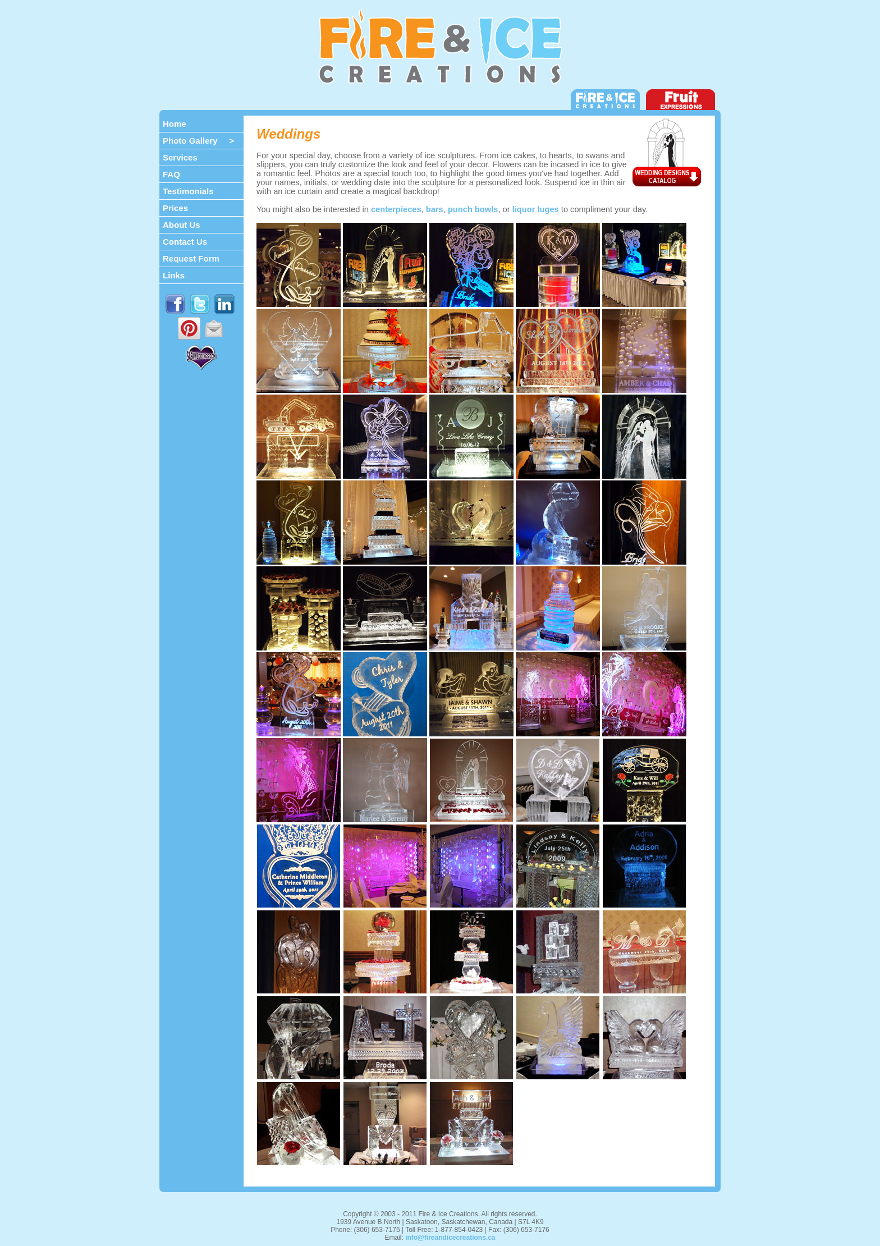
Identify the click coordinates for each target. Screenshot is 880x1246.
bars (434, 209)
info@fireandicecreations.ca (450, 1238)
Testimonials (188, 191)
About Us (181, 225)
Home (174, 124)
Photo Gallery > (198, 140)
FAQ (171, 174)
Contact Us (185, 241)
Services (180, 157)
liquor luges (535, 209)
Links (174, 275)
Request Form (191, 258)
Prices (175, 208)
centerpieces (396, 209)
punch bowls (473, 209)
